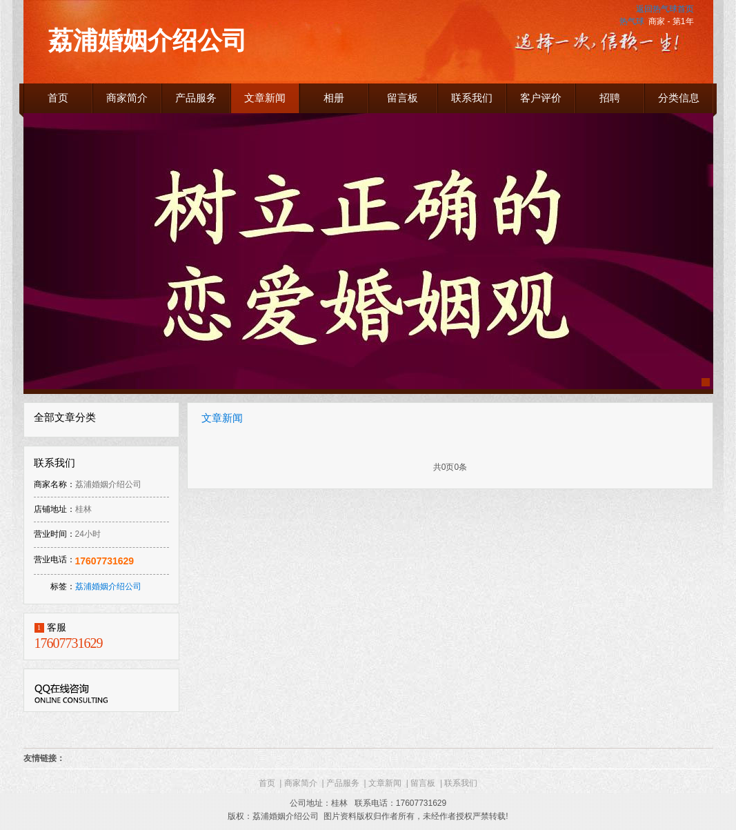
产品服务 (346, 783)
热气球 (631, 21)
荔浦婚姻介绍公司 (108, 586)
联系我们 (460, 783)
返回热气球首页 (665, 9)
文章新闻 (222, 418)
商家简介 (304, 783)
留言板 (426, 783)
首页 (270, 783)
